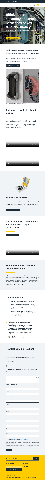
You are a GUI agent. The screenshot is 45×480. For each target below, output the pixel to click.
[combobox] (21, 435)
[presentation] (15, 1)
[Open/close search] (30, 5)
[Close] (38, 1)
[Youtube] (27, 467)
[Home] (8, 9)
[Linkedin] (24, 467)
